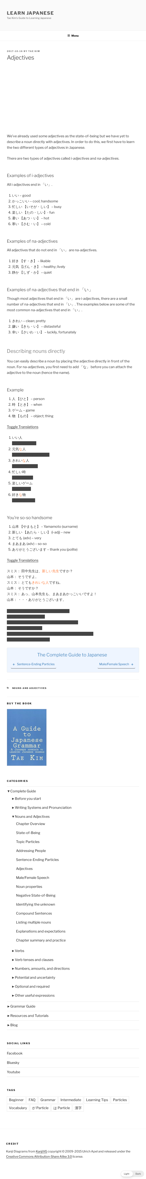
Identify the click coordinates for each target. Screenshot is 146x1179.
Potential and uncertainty (35, 977)
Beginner (16, 1100)
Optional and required (32, 986)
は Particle (61, 1108)
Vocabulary (18, 1108)
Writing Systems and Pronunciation (43, 808)
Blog (14, 1025)
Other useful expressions (35, 995)
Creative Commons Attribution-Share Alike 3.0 (39, 1156)
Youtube (13, 1072)
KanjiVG (41, 1151)
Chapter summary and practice (41, 940)
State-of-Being (28, 833)
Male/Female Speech (32, 878)
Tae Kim (34, 51)
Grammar (48, 1100)
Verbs (19, 951)
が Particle (40, 1108)
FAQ (32, 1100)
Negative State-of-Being (36, 895)
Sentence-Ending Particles (37, 860)
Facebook (15, 1053)
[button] (132, 1174)
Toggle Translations (22, 427)
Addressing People (31, 851)
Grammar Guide (22, 1006)
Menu (73, 35)
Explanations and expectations (40, 931)
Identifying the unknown (35, 904)
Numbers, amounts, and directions (42, 968)
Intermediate (70, 1100)
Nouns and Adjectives (29, 688)
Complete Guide (23, 791)
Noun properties (29, 887)
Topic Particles (28, 842)
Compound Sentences (34, 913)
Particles (120, 1100)
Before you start (28, 799)
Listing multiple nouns (33, 922)
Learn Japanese (30, 13)
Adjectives (24, 869)
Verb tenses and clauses (34, 960)
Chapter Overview (30, 824)
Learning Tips (97, 1100)
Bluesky (13, 1063)
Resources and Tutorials (29, 1016)
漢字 (78, 1108)
